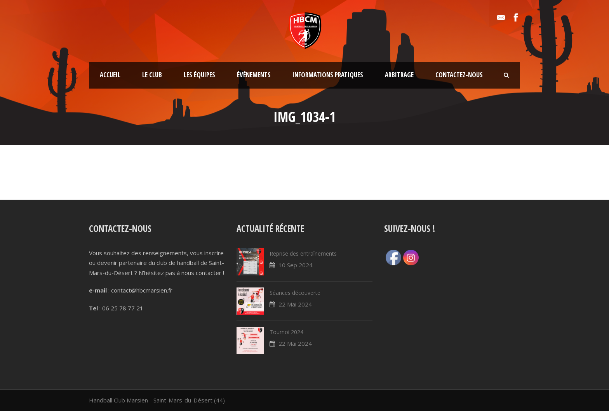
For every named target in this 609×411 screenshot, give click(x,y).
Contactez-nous (459, 74)
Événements (254, 74)
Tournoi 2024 (286, 332)
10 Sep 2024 (295, 265)
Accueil (110, 74)
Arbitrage (399, 74)
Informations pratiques (327, 74)
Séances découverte (295, 292)
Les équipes (199, 74)
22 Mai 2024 (295, 304)
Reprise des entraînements (303, 253)
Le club (152, 74)
